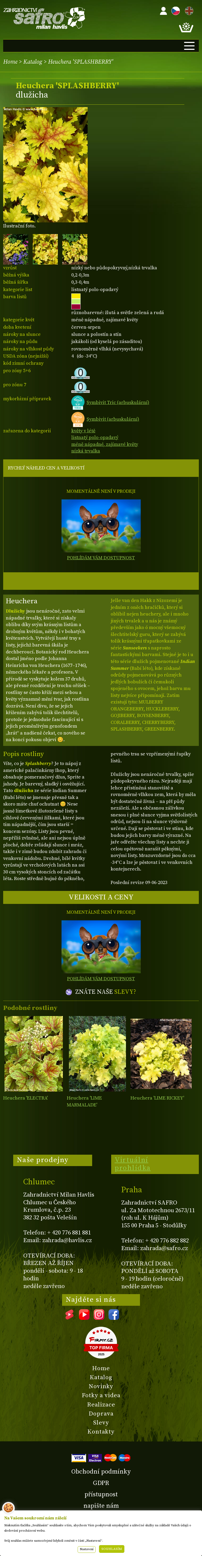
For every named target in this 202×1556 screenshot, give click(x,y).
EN (188, 10)
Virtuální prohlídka (133, 1163)
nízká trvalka (85, 451)
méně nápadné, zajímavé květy (104, 444)
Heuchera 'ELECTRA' (25, 1098)
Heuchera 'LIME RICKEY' (157, 1098)
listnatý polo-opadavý (94, 437)
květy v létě (83, 431)
